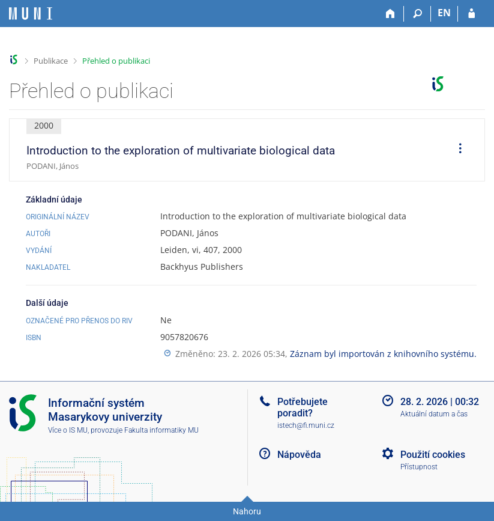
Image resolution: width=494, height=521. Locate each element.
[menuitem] (456, 150)
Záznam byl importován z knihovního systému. (383, 353)
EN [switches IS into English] (444, 12)
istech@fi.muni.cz (305, 425)
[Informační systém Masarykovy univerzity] (30, 13)
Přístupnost (419, 467)
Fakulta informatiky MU (161, 430)
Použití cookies (432, 454)
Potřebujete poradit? (302, 407)
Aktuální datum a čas (434, 414)
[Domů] (390, 14)
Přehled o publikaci (116, 60)
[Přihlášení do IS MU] (471, 14)
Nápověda (299, 454)
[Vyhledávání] (417, 14)
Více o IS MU (68, 430)
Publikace (51, 60)
